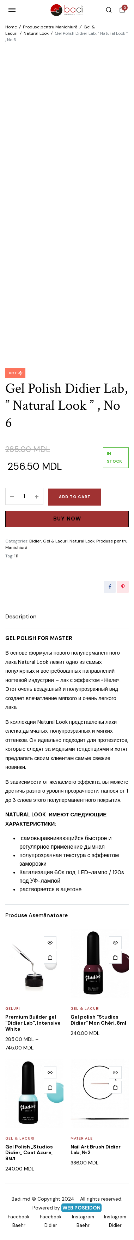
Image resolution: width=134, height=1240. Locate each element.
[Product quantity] (24, 496)
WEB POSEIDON (81, 1208)
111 (16, 556)
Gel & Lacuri (55, 541)
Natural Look (36, 33)
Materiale (82, 1138)
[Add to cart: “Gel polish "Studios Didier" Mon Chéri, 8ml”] (115, 957)
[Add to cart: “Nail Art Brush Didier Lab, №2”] (115, 1087)
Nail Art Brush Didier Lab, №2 (96, 1149)
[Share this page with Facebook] (110, 587)
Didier (35, 541)
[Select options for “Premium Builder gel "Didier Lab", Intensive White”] (50, 957)
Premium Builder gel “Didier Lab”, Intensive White (33, 1023)
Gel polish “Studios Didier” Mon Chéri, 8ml (98, 1020)
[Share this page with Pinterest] (123, 587)
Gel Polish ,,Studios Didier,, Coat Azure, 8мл (29, 1152)
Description (21, 616)
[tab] (21, 616)
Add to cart (75, 496)
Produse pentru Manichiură (50, 27)
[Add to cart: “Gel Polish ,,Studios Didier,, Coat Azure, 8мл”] (50, 1087)
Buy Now (67, 518)
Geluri (12, 1008)
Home (11, 27)
